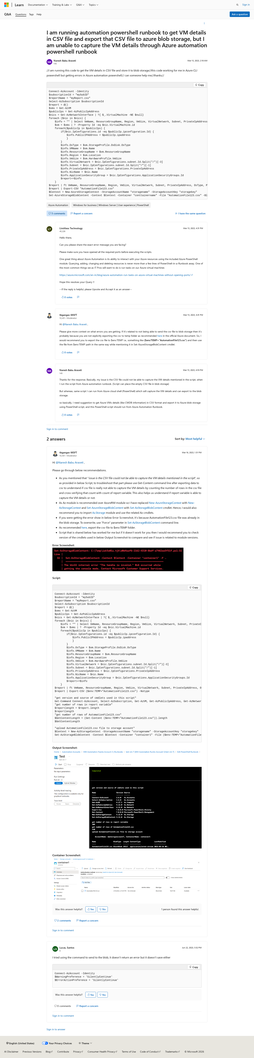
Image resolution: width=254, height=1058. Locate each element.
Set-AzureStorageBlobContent (105, 507)
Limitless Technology (71, 228)
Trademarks (171, 1051)
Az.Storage (98, 512)
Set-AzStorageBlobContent (146, 507)
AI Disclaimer (11, 1051)
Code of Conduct (149, 1051)
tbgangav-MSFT (68, 315)
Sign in (246, 4)
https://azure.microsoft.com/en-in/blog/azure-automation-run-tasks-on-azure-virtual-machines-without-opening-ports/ (125, 275)
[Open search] (237, 5)
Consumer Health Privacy (101, 1051)
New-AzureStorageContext (165, 503)
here (159, 335)
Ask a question (240, 14)
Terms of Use (129, 1051)
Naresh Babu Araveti (65, 60)
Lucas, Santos (66, 947)
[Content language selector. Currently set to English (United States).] (20, 1043)
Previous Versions (32, 1051)
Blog (48, 1051)
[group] (127, 144)
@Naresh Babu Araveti (74, 324)
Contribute (63, 1051)
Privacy (77, 1051)
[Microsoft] (6, 4)
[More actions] (204, 23)
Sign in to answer (56, 1029)
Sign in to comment (57, 429)
